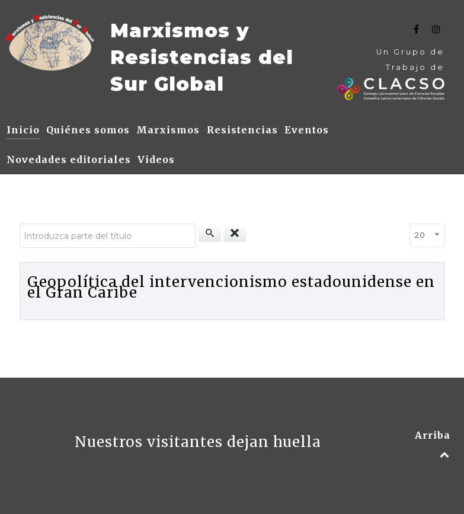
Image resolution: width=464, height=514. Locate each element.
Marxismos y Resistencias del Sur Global (201, 57)
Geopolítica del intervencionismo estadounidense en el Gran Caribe (231, 287)
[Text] (50, 43)
